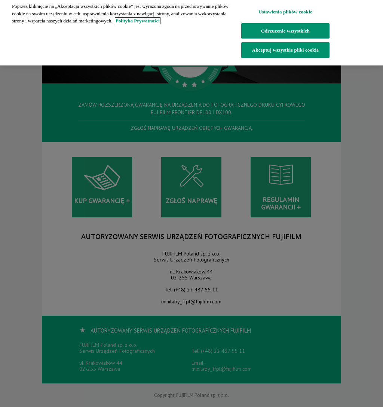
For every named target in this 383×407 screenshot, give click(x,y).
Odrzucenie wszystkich (285, 28)
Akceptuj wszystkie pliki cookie (285, 48)
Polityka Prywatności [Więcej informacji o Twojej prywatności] (138, 19)
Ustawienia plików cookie (285, 10)
